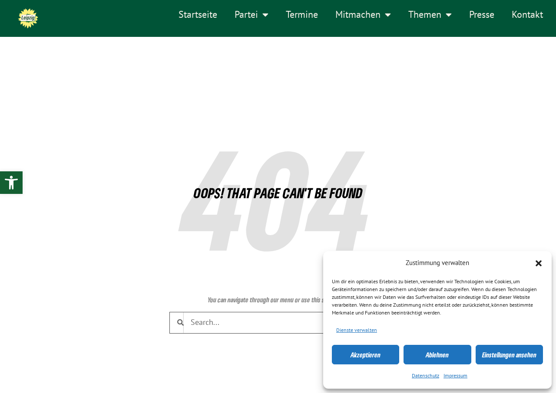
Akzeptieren (366, 354)
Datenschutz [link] (425, 376)
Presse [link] (481, 14)
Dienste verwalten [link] (356, 330)
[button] (538, 263)
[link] (11, 182)
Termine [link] (302, 14)
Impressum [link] (455, 376)
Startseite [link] (198, 14)
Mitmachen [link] (363, 15)
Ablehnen (437, 354)
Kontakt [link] (527, 14)
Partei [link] (251, 15)
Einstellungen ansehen (509, 354)
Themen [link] (430, 15)
